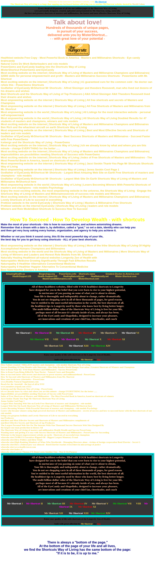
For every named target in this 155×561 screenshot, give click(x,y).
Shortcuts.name (87, 274)
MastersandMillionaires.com (57, 278)
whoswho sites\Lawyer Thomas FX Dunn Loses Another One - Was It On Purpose (39, 452)
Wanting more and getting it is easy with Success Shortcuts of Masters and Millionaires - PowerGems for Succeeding (55, 432)
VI (130, 332)
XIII (78, 345)
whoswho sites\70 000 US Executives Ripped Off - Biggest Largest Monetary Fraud (39, 437)
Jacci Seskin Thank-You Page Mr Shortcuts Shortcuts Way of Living (33, 398)
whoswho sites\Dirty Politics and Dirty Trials (21, 439)
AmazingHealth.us (15, 274)
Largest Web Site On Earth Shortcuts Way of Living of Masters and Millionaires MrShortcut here (46, 406)
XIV (101, 345)
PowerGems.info (67, 274)
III (65, 332)
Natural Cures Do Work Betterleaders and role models (34, 63)
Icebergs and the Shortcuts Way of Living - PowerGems (35, 142)
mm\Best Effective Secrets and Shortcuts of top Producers (28, 423)
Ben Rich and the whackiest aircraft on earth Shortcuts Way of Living (44, 127)
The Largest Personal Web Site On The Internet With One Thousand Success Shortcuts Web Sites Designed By (52, 425)
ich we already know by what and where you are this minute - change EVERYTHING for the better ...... (49, 391)
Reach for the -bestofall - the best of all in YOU (23, 384)
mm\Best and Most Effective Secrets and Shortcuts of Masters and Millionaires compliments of (45, 420)
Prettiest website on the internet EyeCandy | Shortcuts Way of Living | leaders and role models (59, 205)
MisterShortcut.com (89, 278)
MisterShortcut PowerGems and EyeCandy (27, 69)
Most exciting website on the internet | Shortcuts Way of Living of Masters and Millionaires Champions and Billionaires (75, 124)
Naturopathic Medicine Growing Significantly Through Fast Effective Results (48, 260)
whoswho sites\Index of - (12, 449)
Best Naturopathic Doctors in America (24, 269)
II (43, 332)
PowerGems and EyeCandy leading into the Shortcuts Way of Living (43, 66)
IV (87, 332)
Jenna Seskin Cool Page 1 (13, 401)
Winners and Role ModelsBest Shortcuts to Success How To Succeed (44, 208)
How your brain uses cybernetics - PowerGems (22, 379)
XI (116, 339)
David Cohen (138, 4)
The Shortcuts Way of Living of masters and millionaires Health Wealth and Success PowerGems (46, 430)
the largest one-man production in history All (22, 427)
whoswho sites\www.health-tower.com (18, 447)
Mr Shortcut (87, 359)
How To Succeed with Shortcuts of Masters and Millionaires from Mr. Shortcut (37, 377)
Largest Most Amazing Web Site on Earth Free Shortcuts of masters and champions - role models (46, 403)
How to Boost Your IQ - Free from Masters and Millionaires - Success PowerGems (39, 369)
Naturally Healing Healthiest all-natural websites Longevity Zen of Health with (49, 257)
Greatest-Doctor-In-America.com (122, 274)
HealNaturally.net (100, 276)
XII (53, 345)
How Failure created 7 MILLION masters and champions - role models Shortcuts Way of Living (45, 365)
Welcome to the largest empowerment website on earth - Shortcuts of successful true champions (45, 435)
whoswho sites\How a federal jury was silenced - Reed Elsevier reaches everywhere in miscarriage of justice (51, 444)
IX (70, 339)
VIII (55, 339)
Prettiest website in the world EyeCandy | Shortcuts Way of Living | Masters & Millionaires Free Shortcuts (66, 202)
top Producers (7, 418)
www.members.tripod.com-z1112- (16, 386)
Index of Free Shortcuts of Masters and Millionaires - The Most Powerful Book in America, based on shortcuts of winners (57, 396)
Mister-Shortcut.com (125, 276)
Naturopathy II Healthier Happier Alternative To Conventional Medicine (44, 266)
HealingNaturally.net (73, 276)
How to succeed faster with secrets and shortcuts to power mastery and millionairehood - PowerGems (48, 374)
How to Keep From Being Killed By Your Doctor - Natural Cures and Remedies (38, 372)
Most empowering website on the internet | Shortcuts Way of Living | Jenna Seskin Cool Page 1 (60, 169)
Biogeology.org (47, 274)
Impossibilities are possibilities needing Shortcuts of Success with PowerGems (37, 394)
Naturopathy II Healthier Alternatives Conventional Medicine (38, 263)
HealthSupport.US (21, 276)
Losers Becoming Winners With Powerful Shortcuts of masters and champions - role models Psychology (49, 408)
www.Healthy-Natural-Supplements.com (20, 381)
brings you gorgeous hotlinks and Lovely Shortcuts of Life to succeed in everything (39, 415)
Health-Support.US (47, 276)
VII (39, 339)
